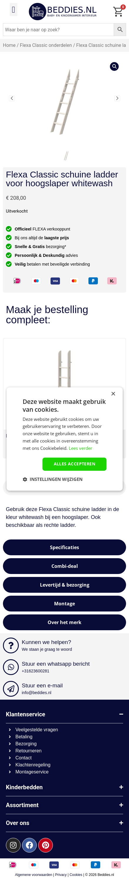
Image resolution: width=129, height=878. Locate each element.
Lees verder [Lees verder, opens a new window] (80, 448)
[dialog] (64, 439)
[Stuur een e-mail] (11, 689)
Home (9, 45)
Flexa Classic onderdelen (46, 45)
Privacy (61, 875)
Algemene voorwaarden (33, 875)
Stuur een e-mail (42, 685)
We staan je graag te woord (47, 649)
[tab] (64, 547)
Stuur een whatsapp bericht (56, 664)
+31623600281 (35, 671)
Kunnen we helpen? (46, 642)
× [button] (113, 394)
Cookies (76, 875)
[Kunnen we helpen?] (11, 645)
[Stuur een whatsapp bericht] (11, 667)
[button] (13, 9)
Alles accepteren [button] (74, 464)
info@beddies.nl (36, 692)
